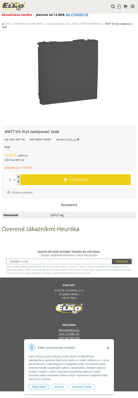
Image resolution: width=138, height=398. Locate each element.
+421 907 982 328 (69, 337)
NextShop (62, 394)
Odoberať (122, 261)
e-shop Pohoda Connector (82, 394)
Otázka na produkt (20, 192)
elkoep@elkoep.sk (69, 330)
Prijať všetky (39, 386)
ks (15, 179)
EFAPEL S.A (72, 139)
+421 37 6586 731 (69, 334)
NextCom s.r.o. (106, 394)
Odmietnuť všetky (82, 386)
